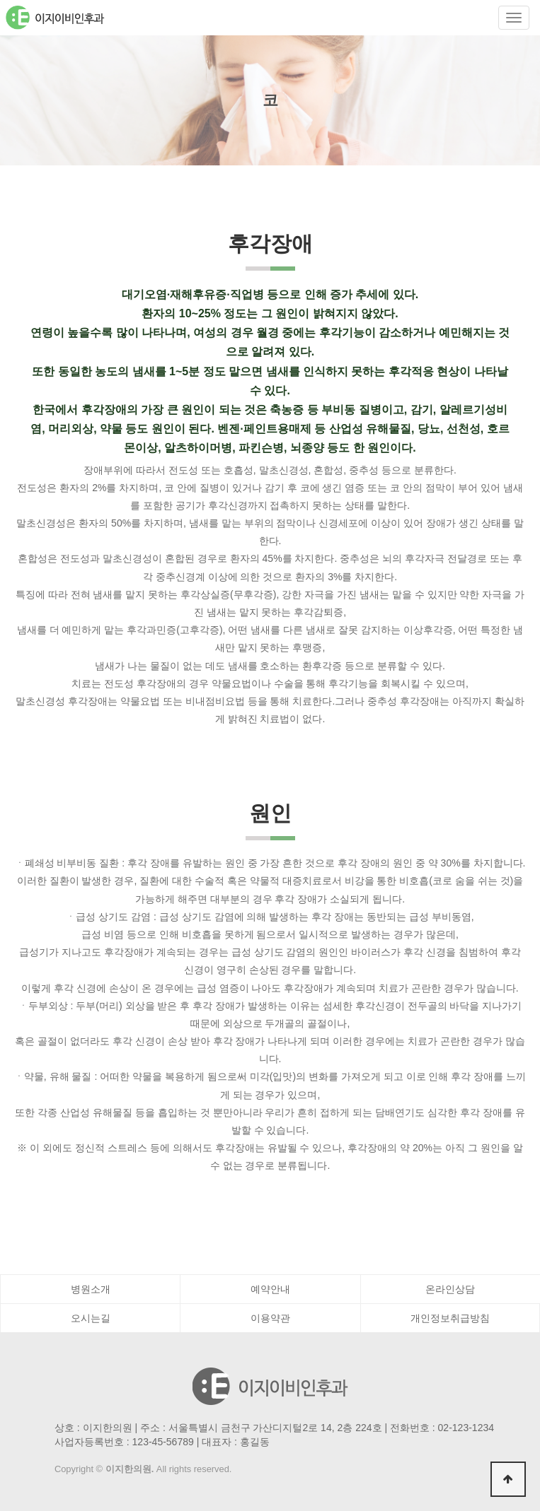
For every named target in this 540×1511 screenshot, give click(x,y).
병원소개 (90, 1289)
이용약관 (270, 1318)
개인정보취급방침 (450, 1318)
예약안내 (270, 1289)
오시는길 (90, 1318)
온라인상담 (450, 1289)
